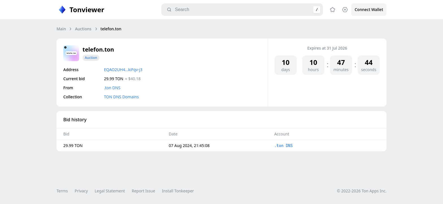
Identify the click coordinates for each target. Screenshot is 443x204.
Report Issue (143, 191)
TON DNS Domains (121, 96)
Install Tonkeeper (178, 191)
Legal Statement (110, 191)
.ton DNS (112, 87)
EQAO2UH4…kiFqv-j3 (123, 69)
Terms (62, 191)
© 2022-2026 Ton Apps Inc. (361, 191)
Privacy (81, 191)
